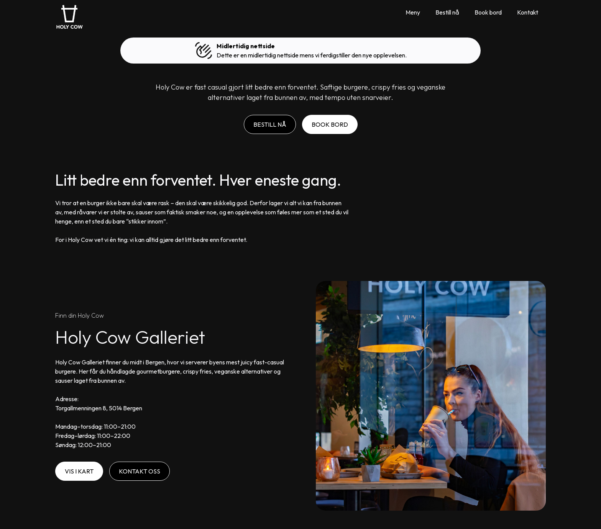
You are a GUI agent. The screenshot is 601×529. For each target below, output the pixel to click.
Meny (413, 12)
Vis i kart (79, 471)
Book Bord (330, 124)
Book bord (488, 12)
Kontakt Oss (139, 471)
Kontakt (527, 12)
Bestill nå (447, 12)
